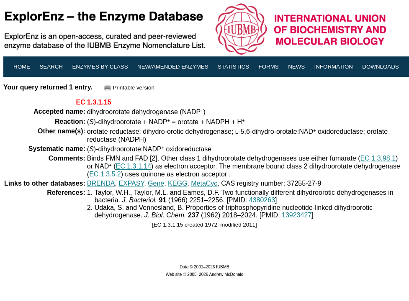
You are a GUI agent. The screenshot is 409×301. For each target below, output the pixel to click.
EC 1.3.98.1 (378, 158)
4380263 (262, 200)
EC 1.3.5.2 (105, 174)
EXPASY (131, 183)
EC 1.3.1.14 (134, 166)
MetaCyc (204, 183)
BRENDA (101, 183)
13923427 (296, 215)
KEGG (177, 183)
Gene (156, 183)
